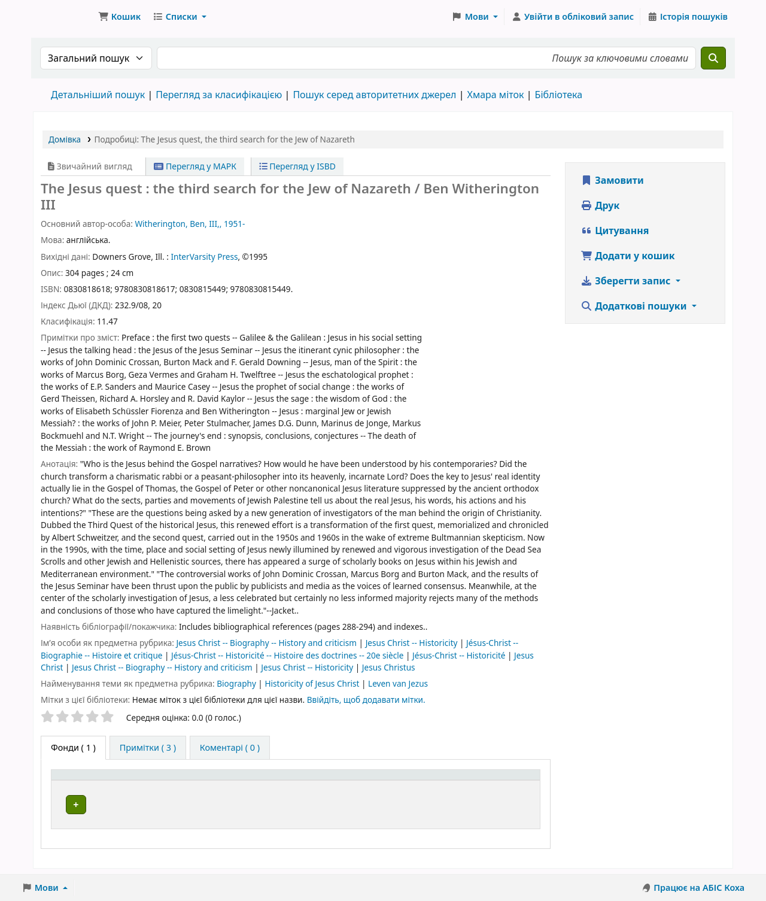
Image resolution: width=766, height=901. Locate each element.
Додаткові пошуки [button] (634, 306)
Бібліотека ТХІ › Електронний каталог (63, 17)
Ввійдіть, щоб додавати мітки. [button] (366, 699)
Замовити (612, 180)
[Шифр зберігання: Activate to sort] (406, 781)
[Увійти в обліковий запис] (572, 16)
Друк (599, 205)
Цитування (614, 230)
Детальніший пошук (98, 94)
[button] (119, 16)
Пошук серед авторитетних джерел (374, 94)
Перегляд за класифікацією (219, 94)
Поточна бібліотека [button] (249, 781)
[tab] (148, 748)
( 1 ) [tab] (73, 747)
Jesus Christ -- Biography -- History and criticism (267, 642)
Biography (237, 683)
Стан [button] (500, 781)
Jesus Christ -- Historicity (413, 642)
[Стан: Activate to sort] (512, 781)
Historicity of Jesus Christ (313, 683)
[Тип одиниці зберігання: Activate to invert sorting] (126, 781)
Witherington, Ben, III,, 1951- (190, 223)
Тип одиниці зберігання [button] (109, 781)
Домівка (64, 139)
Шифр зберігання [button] (374, 781)
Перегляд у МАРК (195, 166)
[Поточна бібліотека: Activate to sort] (265, 781)
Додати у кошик (627, 255)
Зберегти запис (626, 280)
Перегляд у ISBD (297, 166)
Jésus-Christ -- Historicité (459, 655)
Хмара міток (495, 94)
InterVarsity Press (204, 256)
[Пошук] (713, 58)
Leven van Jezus (398, 683)
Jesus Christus (388, 667)
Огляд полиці (426, 805)
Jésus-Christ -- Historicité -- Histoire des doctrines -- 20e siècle (288, 655)
